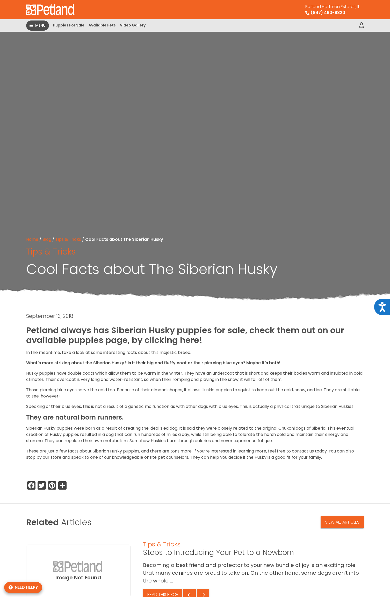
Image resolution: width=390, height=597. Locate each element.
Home (32, 239)
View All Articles (342, 522)
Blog (46, 239)
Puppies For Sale (68, 25)
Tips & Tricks (68, 239)
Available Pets (102, 25)
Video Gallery (133, 25)
